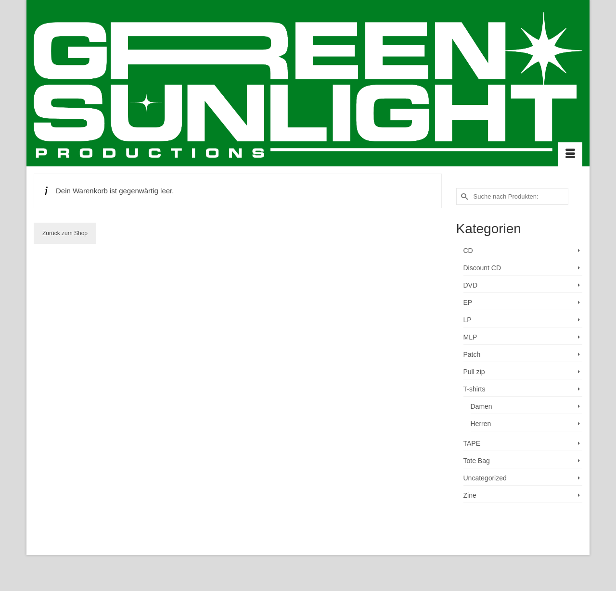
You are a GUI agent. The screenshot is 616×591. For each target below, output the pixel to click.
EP (468, 302)
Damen (481, 406)
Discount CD (482, 268)
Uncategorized (485, 478)
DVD (470, 285)
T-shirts (474, 389)
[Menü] (570, 154)
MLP (470, 337)
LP (467, 320)
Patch (472, 354)
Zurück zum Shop (65, 233)
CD (468, 250)
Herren (481, 424)
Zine (469, 495)
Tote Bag (476, 461)
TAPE (472, 443)
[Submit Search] (463, 196)
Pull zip (474, 372)
